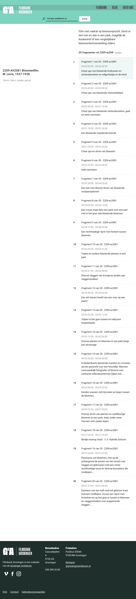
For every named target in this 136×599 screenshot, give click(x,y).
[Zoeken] (62, 18)
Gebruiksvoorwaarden (33, 591)
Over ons (128, 8)
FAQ (5, 591)
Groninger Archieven (21, 565)
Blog (115, 8)
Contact (14, 591)
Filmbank (101, 8)
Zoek (85, 18)
